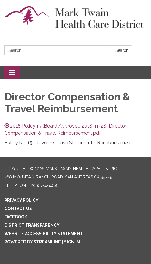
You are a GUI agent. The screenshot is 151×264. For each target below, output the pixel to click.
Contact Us (18, 208)
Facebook (15, 217)
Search (121, 50)
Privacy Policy (21, 200)
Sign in (72, 242)
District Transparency (32, 225)
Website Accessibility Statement (43, 233)
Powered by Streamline (32, 242)
